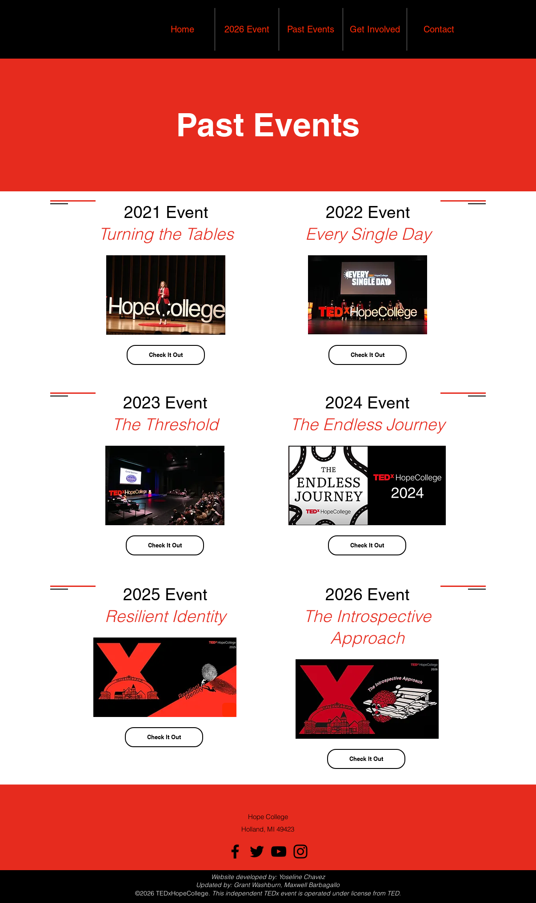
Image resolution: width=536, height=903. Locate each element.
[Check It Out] (166, 355)
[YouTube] (278, 851)
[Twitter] (257, 851)
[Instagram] (300, 851)
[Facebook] (235, 851)
